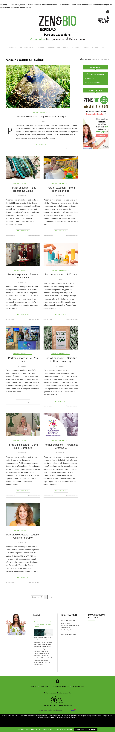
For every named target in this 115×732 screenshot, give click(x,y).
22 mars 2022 (22, 453)
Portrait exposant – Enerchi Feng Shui (23, 276)
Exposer (40, 48)
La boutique (98, 48)
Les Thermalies (96, 715)
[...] (46, 664)
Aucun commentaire (72, 149)
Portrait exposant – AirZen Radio (23, 360)
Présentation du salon (94, 74)
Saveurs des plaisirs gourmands (66, 717)
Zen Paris (15, 715)
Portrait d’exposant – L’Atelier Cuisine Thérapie (23, 536)
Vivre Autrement (77, 715)
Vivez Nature (42, 717)
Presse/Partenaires (57, 48)
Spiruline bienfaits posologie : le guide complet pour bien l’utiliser (43, 624)
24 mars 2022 (60, 279)
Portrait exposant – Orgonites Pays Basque (42, 116)
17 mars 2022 (22, 542)
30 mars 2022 (22, 196)
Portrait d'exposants (41, 112)
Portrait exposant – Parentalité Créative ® (61, 446)
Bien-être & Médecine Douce (29, 715)
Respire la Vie (107, 715)
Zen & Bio (59, 715)
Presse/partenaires (60, 686)
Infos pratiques (79, 48)
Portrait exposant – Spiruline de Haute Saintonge (61, 360)
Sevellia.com (6, 715)
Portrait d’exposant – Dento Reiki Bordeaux (23, 446)
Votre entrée (91, 78)
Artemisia (51, 715)
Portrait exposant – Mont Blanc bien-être (61, 189)
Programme (25, 48)
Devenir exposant (92, 83)
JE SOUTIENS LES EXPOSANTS (85, 729)
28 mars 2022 (60, 196)
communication (10, 149)
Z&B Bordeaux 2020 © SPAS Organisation (57, 705)
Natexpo (87, 715)
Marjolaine (67, 715)
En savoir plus (42, 144)
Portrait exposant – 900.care (61, 274)
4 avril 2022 (41, 121)
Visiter (11, 48)
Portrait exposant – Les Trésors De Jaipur (23, 189)
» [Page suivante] (51, 597)
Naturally (51, 717)
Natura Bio (44, 715)
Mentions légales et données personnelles (58, 693)
